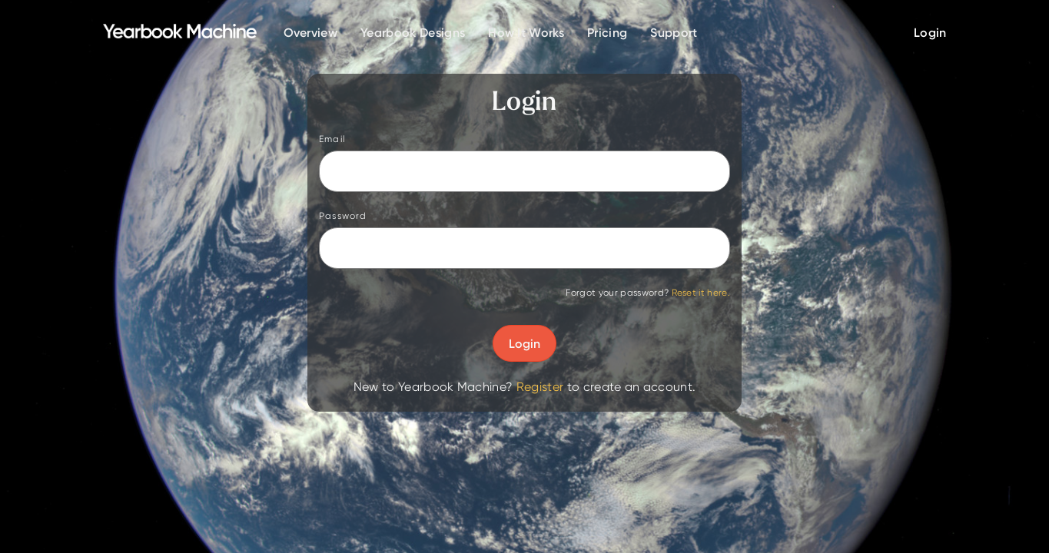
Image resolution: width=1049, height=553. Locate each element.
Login (525, 343)
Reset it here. (701, 292)
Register (540, 386)
